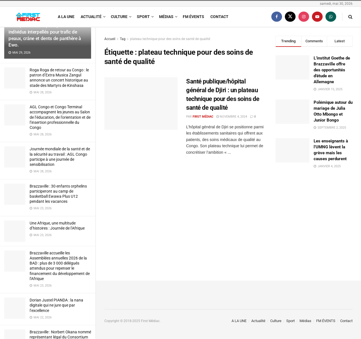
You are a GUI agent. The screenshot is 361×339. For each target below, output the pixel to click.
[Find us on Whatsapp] (330, 17)
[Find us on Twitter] (290, 17)
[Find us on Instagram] (303, 17)
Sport (143, 16)
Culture (119, 16)
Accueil (109, 39)
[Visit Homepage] (28, 16)
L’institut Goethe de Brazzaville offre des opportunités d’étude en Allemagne (332, 70)
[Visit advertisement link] (314, 219)
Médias (166, 16)
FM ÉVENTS (193, 16)
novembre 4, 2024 (231, 116)
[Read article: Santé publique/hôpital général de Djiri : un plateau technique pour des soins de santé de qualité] (141, 103)
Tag (123, 39)
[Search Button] (350, 17)
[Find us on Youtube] (317, 17)
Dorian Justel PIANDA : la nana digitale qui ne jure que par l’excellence (56, 305)
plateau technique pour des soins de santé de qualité (170, 39)
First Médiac (203, 116)
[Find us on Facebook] (276, 17)
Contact (219, 16)
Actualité (91, 16)
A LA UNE (66, 16)
